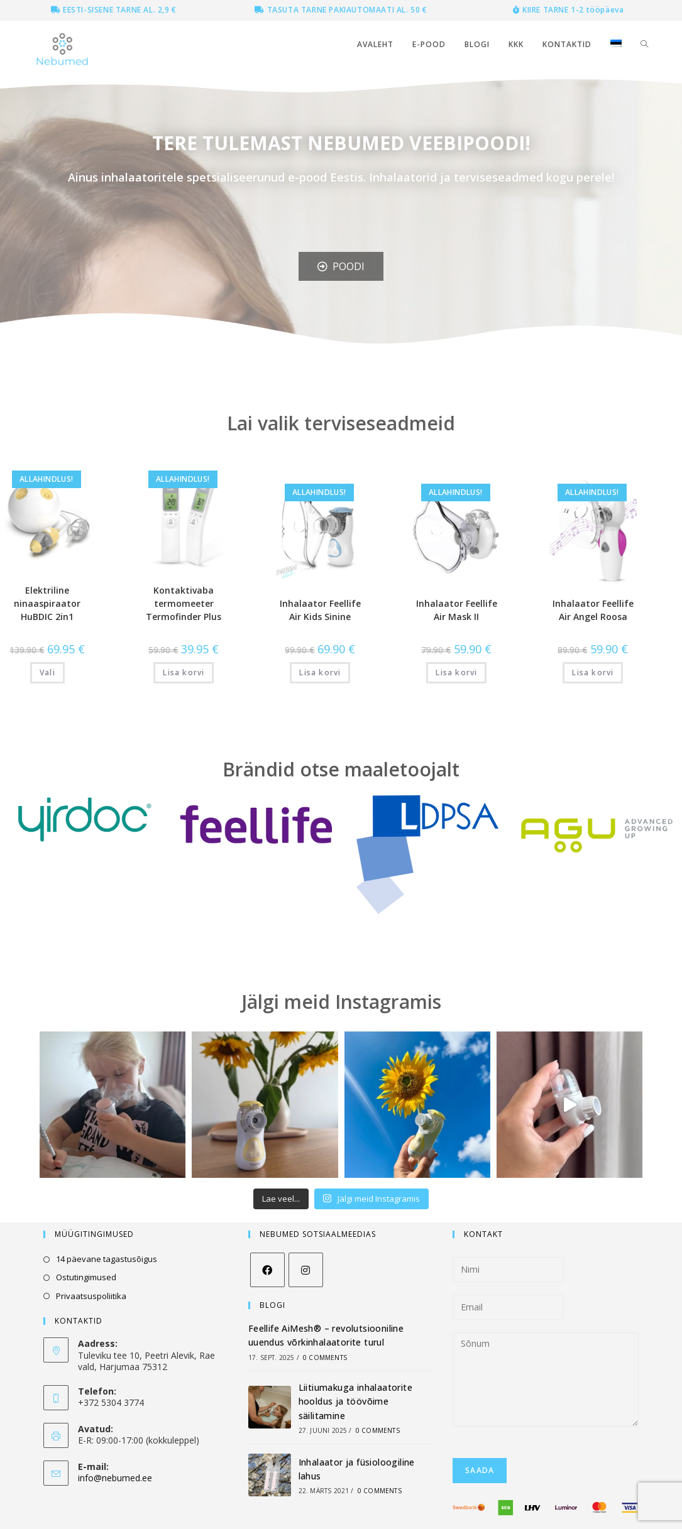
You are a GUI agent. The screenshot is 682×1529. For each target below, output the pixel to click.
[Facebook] (267, 1270)
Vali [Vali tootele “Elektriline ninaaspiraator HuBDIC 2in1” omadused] (47, 672)
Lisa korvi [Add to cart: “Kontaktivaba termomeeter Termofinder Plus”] (183, 672)
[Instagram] (306, 1270)
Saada (479, 1470)
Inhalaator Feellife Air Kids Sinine (320, 610)
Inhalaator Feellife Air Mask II (456, 610)
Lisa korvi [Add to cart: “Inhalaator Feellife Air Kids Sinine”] (320, 672)
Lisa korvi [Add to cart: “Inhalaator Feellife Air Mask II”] (456, 672)
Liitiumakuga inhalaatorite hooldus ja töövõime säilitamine (355, 1401)
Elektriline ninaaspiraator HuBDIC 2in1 (47, 603)
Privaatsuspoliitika (91, 1296)
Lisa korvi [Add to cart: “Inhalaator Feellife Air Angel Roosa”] (592, 672)
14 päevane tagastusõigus (106, 1259)
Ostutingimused (86, 1277)
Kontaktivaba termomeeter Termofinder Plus (183, 603)
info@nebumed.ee (115, 1478)
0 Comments (325, 1357)
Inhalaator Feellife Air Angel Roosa (593, 610)
